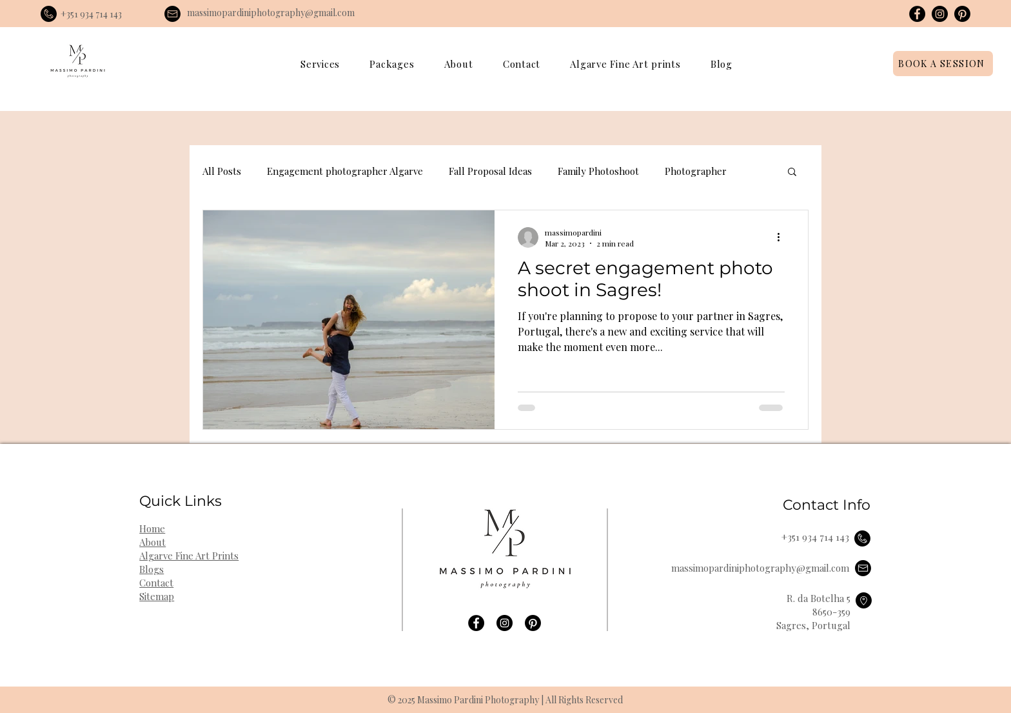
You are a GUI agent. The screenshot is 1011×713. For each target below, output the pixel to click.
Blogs (151, 569)
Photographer (696, 171)
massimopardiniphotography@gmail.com (271, 12)
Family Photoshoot (598, 171)
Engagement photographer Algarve (345, 171)
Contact (156, 582)
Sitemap (156, 596)
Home (152, 528)
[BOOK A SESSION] (943, 63)
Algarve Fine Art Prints (189, 555)
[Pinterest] (962, 14)
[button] (320, 64)
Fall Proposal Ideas (490, 171)
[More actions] (782, 237)
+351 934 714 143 (91, 14)
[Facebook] (917, 14)
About (152, 542)
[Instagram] (940, 14)
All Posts (221, 171)
